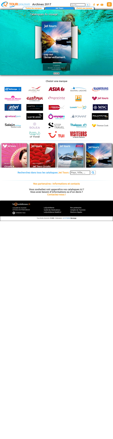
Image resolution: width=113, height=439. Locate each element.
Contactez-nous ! (56, 194)
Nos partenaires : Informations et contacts (56, 184)
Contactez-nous (20, 212)
